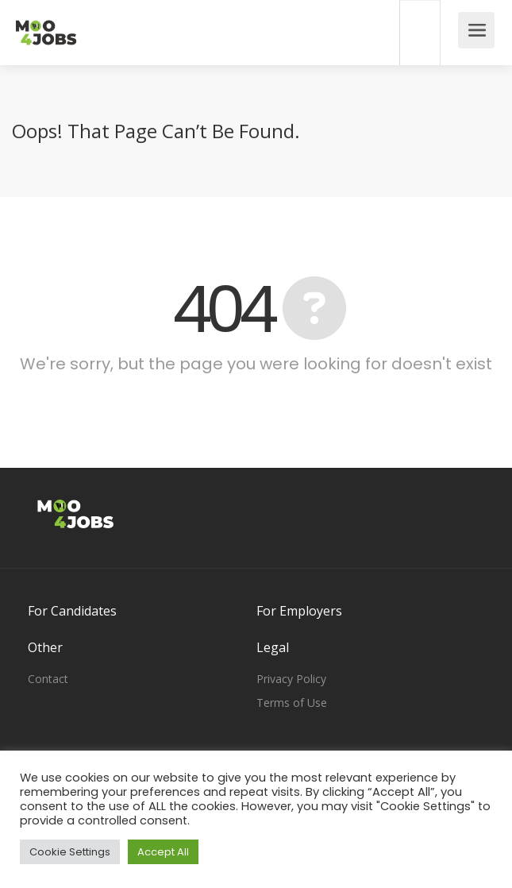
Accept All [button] (163, 851)
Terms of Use (291, 702)
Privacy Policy (291, 678)
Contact (48, 678)
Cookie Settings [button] (69, 851)
